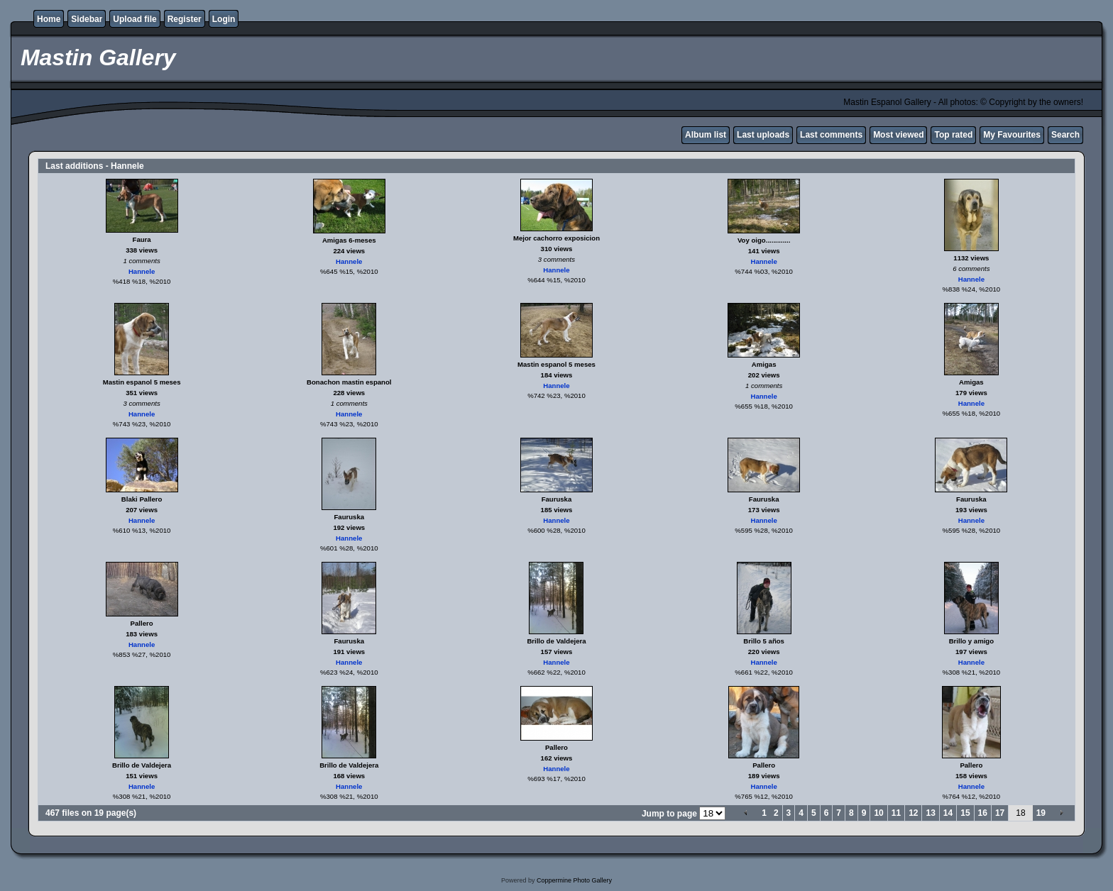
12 (913, 813)
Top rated (953, 135)
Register (185, 19)
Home (48, 19)
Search (1065, 135)
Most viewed (898, 135)
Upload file (134, 19)
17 (999, 813)
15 (965, 813)
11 (896, 813)
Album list (705, 135)
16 (982, 813)
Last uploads (763, 135)
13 (930, 813)
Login (224, 19)
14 (948, 813)
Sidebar (86, 19)
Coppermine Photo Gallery (574, 880)
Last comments (831, 135)
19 (1041, 813)
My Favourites (1012, 135)
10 (878, 813)
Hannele (141, 271)
